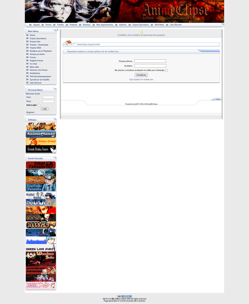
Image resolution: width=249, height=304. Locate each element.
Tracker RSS (35, 48)
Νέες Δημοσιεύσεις (104, 25)
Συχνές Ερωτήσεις (141, 25)
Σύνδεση (141, 75)
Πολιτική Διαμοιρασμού (40, 76)
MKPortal (107, 299)
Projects (73, 25)
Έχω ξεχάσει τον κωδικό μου (141, 79)
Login (44, 109)
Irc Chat (33, 64)
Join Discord (175, 25)
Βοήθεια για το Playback (41, 51)
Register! (30, 112)
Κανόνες (87, 25)
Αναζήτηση (35, 73)
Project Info (35, 42)
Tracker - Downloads (39, 45)
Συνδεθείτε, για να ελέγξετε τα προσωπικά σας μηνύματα (141, 35)
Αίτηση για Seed (37, 54)
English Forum (36, 61)
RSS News (159, 25)
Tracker (60, 25)
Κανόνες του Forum (38, 70)
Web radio (34, 67)
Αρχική (36, 25)
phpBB (136, 104)
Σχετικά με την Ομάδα (39, 80)
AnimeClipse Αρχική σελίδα (88, 44)
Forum (48, 25)
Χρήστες (123, 25)
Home (32, 35)
